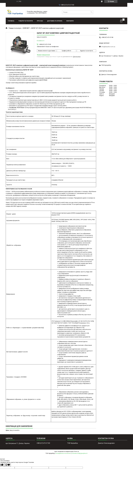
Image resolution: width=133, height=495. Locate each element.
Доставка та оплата (54, 21)
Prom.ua (76, 451)
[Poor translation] (7, 465)
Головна (11, 21)
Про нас (40, 21)
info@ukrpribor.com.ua (108, 46)
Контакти (70, 21)
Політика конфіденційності (79, 453)
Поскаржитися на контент (63, 453)
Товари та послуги (25, 21)
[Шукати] (91, 12)
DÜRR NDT (26, 28)
